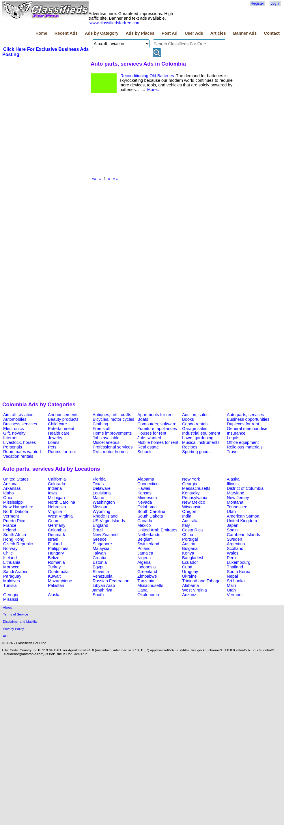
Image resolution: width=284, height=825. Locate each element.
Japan (232, 525)
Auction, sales (195, 414)
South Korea (238, 571)
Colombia (57, 530)
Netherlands (148, 534)
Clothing (100, 424)
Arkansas (12, 488)
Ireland (9, 530)
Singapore (102, 544)
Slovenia (101, 571)
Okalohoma (148, 594)
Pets (52, 447)
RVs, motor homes (110, 451)
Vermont (11, 516)
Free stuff (102, 428)
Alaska (233, 479)
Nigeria (144, 557)
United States (16, 479)
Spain (232, 530)
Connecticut (148, 483)
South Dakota (150, 516)
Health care (59, 433)
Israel (53, 539)
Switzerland (148, 544)
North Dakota (15, 511)
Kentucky (190, 493)
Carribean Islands (243, 534)
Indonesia (146, 567)
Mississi (10, 599)
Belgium (145, 539)
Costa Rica (192, 530)
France (9, 525)
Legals (233, 437)
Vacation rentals (18, 456)
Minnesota (147, 497)
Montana (235, 502)
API (5, 636)
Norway (10, 548)
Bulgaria (190, 548)
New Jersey (238, 497)
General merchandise (247, 428)
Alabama (145, 479)
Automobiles (15, 419)
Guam (53, 520)
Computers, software (156, 424)
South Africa (14, 534)
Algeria (144, 562)
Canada (144, 520)
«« (93, 179)
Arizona (10, 483)
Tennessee (237, 507)
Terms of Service (15, 614)
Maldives (11, 581)
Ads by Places (140, 33)
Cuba (187, 567)
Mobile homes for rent (157, 442)
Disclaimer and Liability (20, 621)
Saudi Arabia (15, 571)
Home (41, 33)
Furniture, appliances (157, 428)
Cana (142, 590)
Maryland (235, 493)
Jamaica (145, 553)
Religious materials (245, 447)
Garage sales (194, 428)
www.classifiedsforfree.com (115, 23)
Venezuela (102, 576)
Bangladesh (193, 557)
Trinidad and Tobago (201, 581)
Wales (232, 553)
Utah (231, 511)
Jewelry (55, 437)
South (98, 594)
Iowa (52, 493)
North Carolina (61, 502)
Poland (144, 548)
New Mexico (193, 502)
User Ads (194, 33)
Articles (218, 33)
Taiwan (99, 553)
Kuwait (54, 576)
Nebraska (57, 507)
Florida (99, 479)
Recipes (189, 447)
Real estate (148, 447)
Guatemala (58, 571)
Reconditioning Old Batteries (147, 75)
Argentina (236, 544)
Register (257, 3)
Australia (190, 520)
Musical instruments (201, 442)
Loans (53, 442)
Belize (53, 557)
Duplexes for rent (243, 424)
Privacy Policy (13, 629)
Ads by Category (101, 33)
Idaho (8, 493)
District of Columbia (245, 488)
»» (115, 179)
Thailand (235, 567)
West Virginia (60, 516)
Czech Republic (18, 544)
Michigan (56, 497)
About (7, 607)
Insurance (236, 433)
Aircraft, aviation (18, 414)
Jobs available (106, 437)
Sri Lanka (236, 581)
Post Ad (170, 33)
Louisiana (102, 493)
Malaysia (101, 548)
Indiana (55, 488)
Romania (56, 562)
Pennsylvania (194, 497)
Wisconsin (191, 507)
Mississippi (13, 502)
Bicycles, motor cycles (113, 419)
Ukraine (189, 576)
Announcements (63, 414)
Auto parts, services (245, 414)
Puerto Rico (14, 520)
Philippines (58, 548)
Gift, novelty (14, 433)
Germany (56, 525)
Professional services (112, 447)
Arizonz (189, 594)
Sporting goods (196, 451)
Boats (142, 419)
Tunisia (10, 585)
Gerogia (10, 594)
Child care (57, 424)
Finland (55, 544)
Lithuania (11, 562)
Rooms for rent (62, 451)
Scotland (235, 548)
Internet (10, 437)
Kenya (188, 553)
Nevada (144, 502)
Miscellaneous (106, 442)
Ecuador (190, 562)
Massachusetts (196, 488)
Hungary (56, 553)
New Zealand (105, 534)
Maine (98, 497)
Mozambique (60, 581)
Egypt (98, 567)
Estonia (100, 562)
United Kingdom (242, 520)
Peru (231, 557)
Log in (275, 3)
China (187, 534)
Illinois (233, 483)
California (57, 479)
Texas (98, 483)
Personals (12, 447)
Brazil (98, 530)
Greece (99, 539)
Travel (232, 451)
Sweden (234, 539)
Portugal (190, 539)
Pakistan (56, 585)
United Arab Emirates (157, 530)
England (100, 525)
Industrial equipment (201, 433)
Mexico (144, 525)
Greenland (147, 571)
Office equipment (243, 442)
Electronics (13, 428)
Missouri (101, 507)
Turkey (54, 567)
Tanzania (145, 581)
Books (188, 419)
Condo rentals (195, 424)
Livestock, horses (19, 442)
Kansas (144, 493)
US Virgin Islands (109, 520)
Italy (186, 525)
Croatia (99, 557)
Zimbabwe (147, 576)
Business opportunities (248, 419)
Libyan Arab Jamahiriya (103, 587)
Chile (8, 553)
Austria (188, 544)
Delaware (102, 488)
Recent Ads (66, 33)
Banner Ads (245, 33)
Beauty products (63, 419)
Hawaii (143, 488)
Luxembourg (238, 562)
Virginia (55, 511)
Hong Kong (13, 539)
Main (231, 585)
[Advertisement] (45, 101)
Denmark (56, 534)
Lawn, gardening (197, 437)
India (186, 516)
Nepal (232, 576)
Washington (104, 502)
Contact (272, 33)
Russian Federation (111, 581)
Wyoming (101, 511)
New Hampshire (18, 507)
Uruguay (190, 571)
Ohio (7, 497)
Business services (20, 424)
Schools (144, 451)
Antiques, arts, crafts (112, 414)
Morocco (11, 567)
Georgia (189, 483)
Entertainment (61, 428)
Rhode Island (105, 516)
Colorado (56, 483)
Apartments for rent (155, 414)
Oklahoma (147, 507)
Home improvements (112, 433)
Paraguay (12, 576)
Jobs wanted (149, 437)
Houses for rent (151, 433)
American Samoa (243, 516)
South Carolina (151, 511)
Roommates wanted (22, 451)
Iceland (10, 557)
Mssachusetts (150, 585)
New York (191, 479)
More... (153, 89)
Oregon (189, 511)
